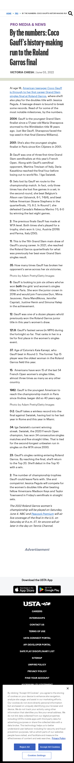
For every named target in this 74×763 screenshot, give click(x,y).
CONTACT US (37, 624)
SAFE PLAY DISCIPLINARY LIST (37, 651)
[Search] (70, 13)
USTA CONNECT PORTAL (37, 638)
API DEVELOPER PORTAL (37, 644)
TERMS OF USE (37, 631)
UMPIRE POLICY (37, 664)
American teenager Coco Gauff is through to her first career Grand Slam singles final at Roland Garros (36, 92)
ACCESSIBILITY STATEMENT (37, 684)
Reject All (25, 747)
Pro (16, 13)
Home (8, 13)
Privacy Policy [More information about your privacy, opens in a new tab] (59, 738)
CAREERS (37, 611)
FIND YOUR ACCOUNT (37, 678)
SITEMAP (37, 658)
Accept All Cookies (50, 747)
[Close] (67, 688)
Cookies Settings (37, 755)
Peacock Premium (42, 513)
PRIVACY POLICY (37, 671)
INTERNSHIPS (37, 618)
